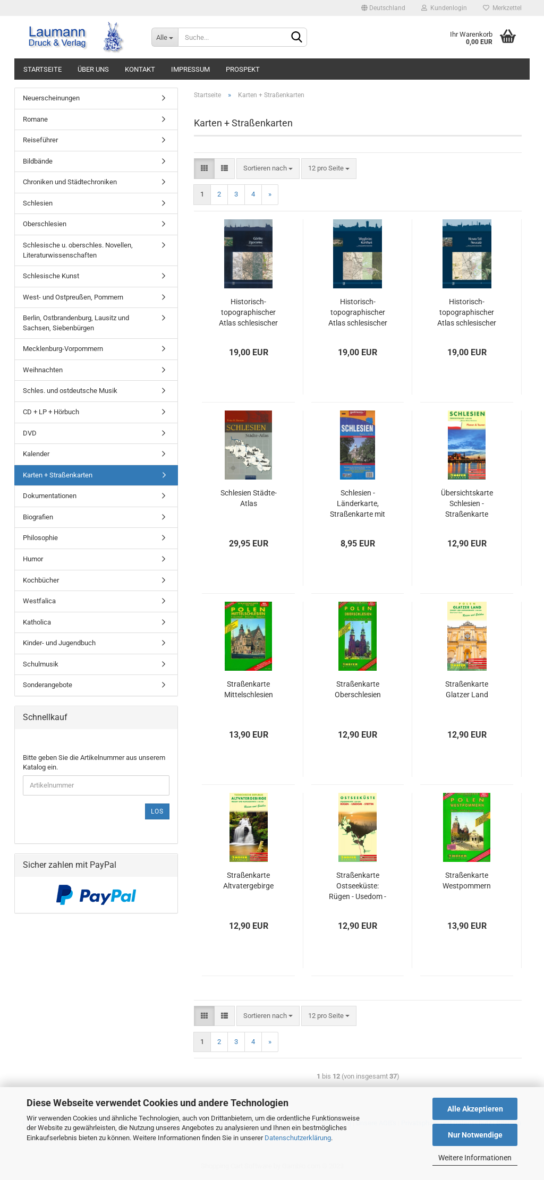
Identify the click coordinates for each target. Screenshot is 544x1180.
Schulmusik (40, 664)
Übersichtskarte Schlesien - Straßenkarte (467, 503)
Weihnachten (43, 370)
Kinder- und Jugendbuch (59, 643)
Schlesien (38, 203)
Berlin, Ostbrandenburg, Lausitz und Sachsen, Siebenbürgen (76, 323)
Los (157, 811)
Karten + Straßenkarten (57, 475)
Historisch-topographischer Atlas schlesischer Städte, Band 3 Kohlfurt (357, 312)
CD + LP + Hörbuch (51, 412)
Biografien (38, 517)
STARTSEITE (42, 69)
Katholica (37, 622)
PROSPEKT (243, 69)
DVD (30, 433)
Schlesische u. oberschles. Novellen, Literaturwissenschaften (78, 250)
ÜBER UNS (93, 69)
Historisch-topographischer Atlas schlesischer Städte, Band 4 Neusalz (466, 312)
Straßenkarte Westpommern (467, 880)
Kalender (36, 454)
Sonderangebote (47, 685)
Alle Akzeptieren (475, 1109)
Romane (35, 119)
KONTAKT (140, 69)
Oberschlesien (44, 224)
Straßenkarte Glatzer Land (466, 689)
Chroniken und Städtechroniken (70, 182)
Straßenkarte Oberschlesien (358, 689)
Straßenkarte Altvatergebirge (248, 880)
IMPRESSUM (190, 69)
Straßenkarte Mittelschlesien (248, 689)
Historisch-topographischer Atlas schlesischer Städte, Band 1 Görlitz (248, 312)
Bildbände (38, 161)
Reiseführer (40, 140)
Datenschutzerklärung (298, 1138)
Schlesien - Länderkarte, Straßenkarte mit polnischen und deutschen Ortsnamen (357, 504)
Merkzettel (502, 8)
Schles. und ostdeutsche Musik (70, 391)
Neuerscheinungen (51, 98)
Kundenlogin (444, 8)
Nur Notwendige (475, 1135)
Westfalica (39, 601)
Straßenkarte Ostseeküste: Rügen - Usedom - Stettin (357, 886)
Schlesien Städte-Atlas (248, 498)
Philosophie (40, 538)
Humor (33, 559)
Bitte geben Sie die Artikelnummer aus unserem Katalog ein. (94, 763)
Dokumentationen (49, 496)
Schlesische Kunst (51, 276)
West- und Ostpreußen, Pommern (73, 297)
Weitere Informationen (475, 1157)
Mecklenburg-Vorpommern (63, 349)
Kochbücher (41, 580)
